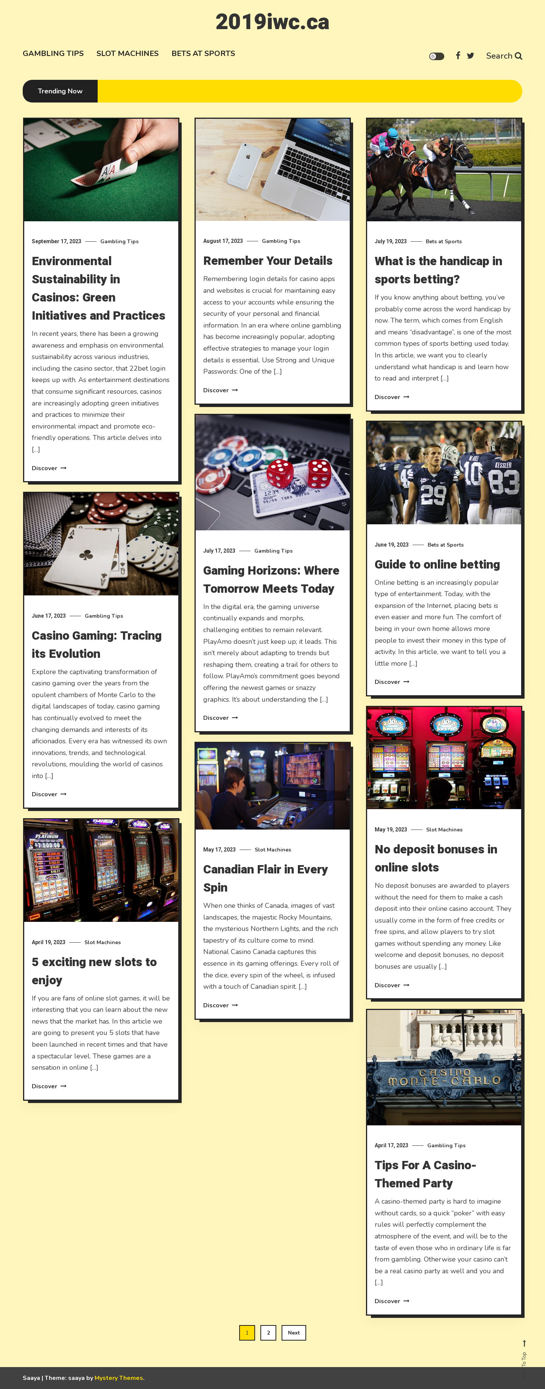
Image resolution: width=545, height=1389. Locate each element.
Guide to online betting (437, 592)
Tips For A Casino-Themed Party (426, 1202)
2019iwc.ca (272, 22)
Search (504, 56)
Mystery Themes (119, 1378)
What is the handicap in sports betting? (438, 270)
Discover (49, 468)
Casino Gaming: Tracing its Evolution (97, 672)
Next (294, 1332)
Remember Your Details (268, 261)
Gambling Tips (53, 53)
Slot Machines (128, 53)
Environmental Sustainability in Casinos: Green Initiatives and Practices (98, 288)
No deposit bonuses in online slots (436, 886)
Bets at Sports (203, 53)
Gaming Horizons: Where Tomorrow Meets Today (271, 607)
